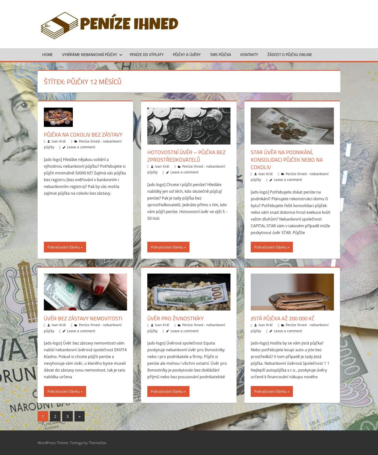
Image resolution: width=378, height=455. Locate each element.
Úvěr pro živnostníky (175, 318)
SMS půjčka (220, 54)
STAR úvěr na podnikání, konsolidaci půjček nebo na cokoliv (287, 159)
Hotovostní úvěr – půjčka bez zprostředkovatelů (186, 156)
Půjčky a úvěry (187, 54)
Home (47, 54)
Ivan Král (59, 141)
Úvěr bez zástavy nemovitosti (83, 318)
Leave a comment (81, 147)
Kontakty (249, 54)
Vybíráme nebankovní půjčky (92, 54)
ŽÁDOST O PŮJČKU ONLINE (289, 54)
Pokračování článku (63, 247)
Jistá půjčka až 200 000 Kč (283, 318)
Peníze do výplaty (147, 54)
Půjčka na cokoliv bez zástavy (83, 135)
